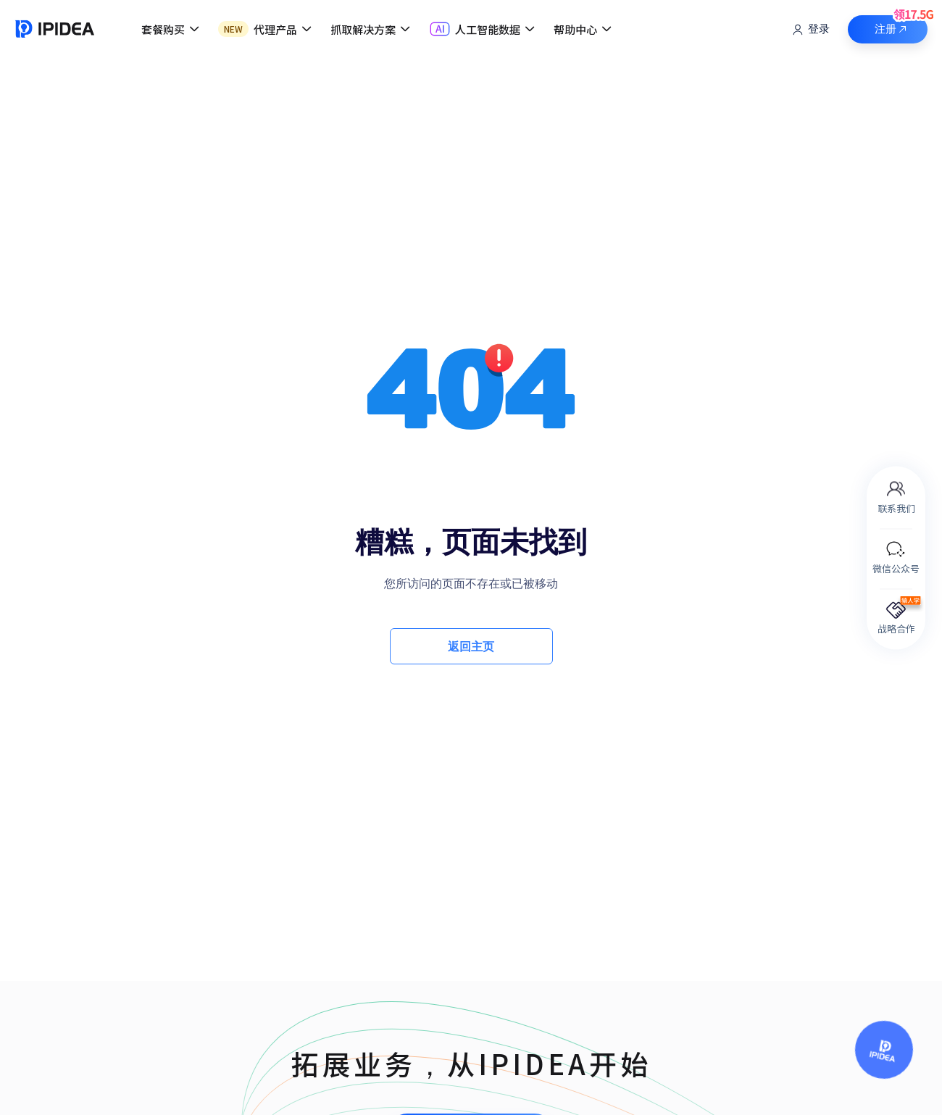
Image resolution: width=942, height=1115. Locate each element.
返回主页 (471, 646)
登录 (811, 29)
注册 (901, 25)
